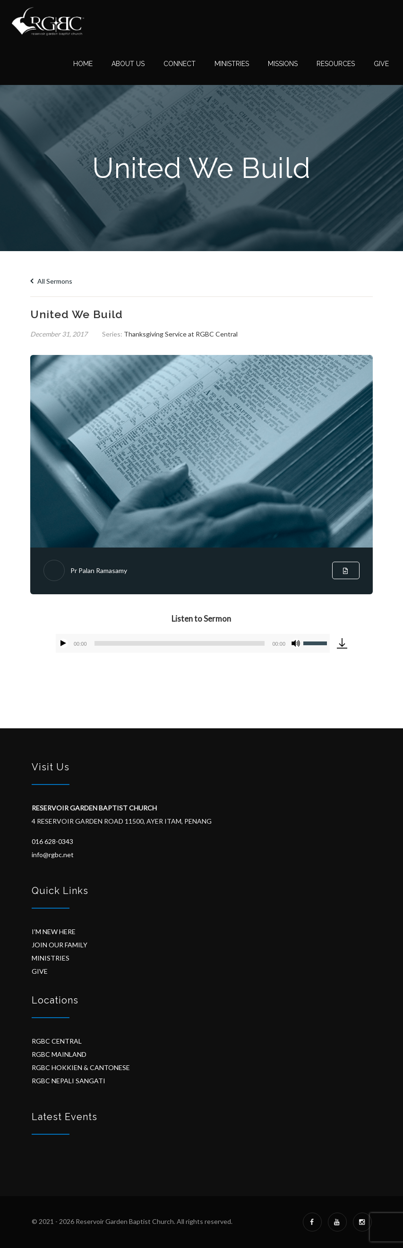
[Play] (63, 643)
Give (381, 63)
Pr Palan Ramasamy (98, 570)
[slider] (179, 643)
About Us (128, 63)
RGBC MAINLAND (59, 1054)
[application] (193, 643)
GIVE (40, 971)
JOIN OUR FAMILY (59, 945)
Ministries (231, 63)
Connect (179, 63)
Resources (336, 63)
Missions (283, 63)
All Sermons (51, 281)
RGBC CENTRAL (57, 1041)
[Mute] (295, 643)
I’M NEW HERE (54, 932)
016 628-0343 (52, 841)
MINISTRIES (50, 958)
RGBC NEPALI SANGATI (68, 1081)
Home (83, 63)
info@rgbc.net (53, 855)
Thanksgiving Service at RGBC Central (181, 334)
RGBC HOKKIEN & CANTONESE (81, 1067)
